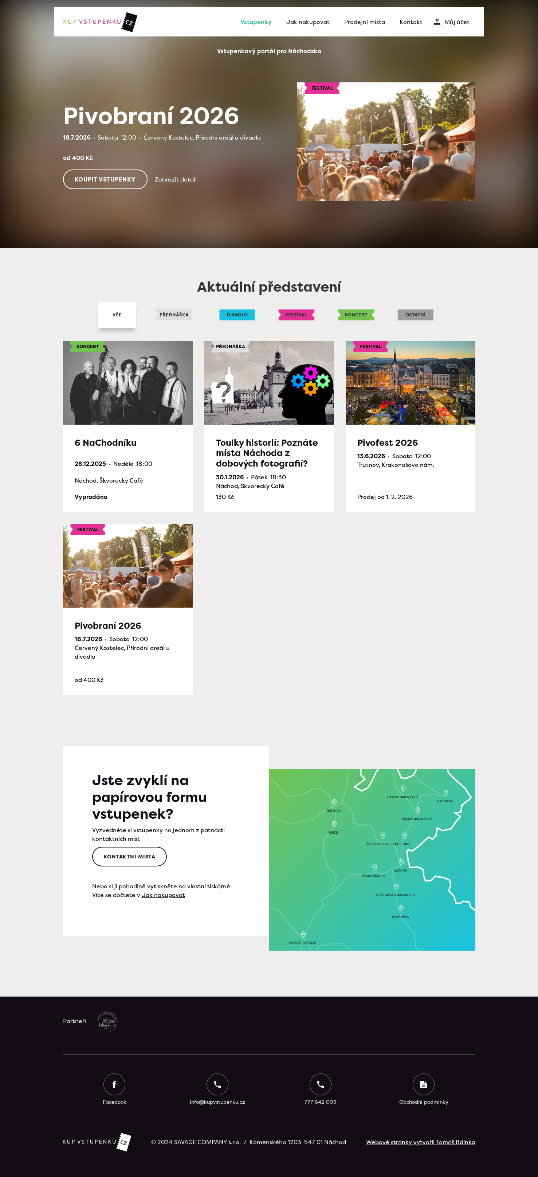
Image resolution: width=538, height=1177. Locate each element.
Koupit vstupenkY (105, 179)
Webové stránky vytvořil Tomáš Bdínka (420, 1142)
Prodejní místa (364, 22)
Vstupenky (256, 22)
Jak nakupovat (308, 22)
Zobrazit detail (176, 179)
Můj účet (457, 22)
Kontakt (411, 22)
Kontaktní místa (130, 856)
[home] (100, 21)
